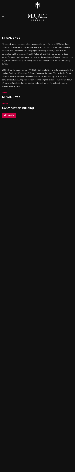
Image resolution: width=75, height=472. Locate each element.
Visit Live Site (9, 115)
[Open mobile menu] (3, 17)
